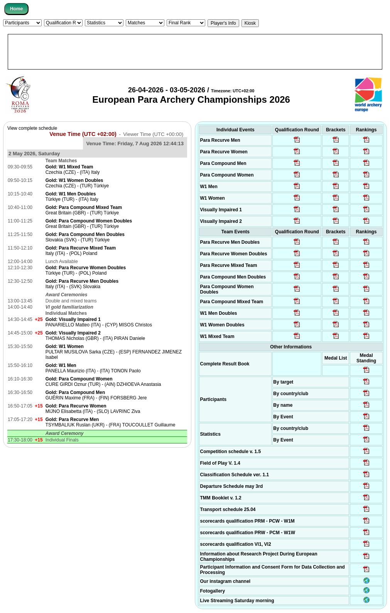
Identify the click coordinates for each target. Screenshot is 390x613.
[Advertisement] (195, 51)
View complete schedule (32, 128)
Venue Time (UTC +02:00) (82, 134)
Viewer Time (153, 134)
